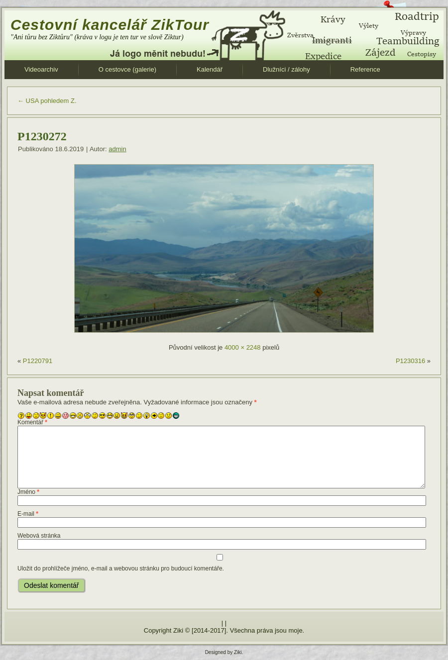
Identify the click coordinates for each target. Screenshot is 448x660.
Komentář (32, 422)
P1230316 (410, 361)
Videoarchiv (41, 69)
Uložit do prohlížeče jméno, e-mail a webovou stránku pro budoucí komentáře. (120, 568)
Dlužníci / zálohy (286, 69)
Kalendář (210, 69)
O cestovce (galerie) (127, 69)
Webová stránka (39, 535)
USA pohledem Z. (47, 100)
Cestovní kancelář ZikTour (109, 24)
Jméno (28, 491)
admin (117, 149)
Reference (365, 69)
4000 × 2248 (242, 347)
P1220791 (37, 361)
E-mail (27, 513)
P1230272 (42, 136)
